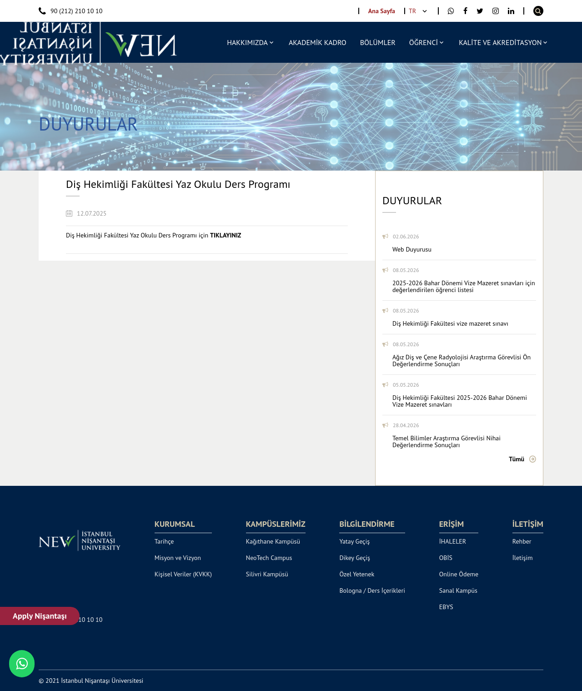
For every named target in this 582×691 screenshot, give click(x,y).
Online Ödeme (458, 574)
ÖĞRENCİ (423, 42)
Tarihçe (164, 541)
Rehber (522, 541)
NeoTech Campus (269, 558)
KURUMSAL (175, 524)
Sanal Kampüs (458, 590)
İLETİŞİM (527, 524)
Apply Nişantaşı (40, 615)
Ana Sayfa (381, 11)
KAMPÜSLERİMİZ (276, 524)
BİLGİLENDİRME (366, 524)
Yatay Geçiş (354, 541)
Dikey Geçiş (354, 558)
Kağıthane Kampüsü (273, 541)
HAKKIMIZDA (247, 42)
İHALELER (453, 541)
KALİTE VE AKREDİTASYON (500, 42)
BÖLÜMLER (378, 42)
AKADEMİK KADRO (317, 42)
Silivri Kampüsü (267, 574)
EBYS (446, 607)
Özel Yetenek (356, 574)
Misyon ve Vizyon (178, 558)
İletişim (522, 558)
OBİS (445, 558)
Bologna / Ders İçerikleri (372, 590)
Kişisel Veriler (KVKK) (183, 574)
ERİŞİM (451, 524)
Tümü (516, 459)
